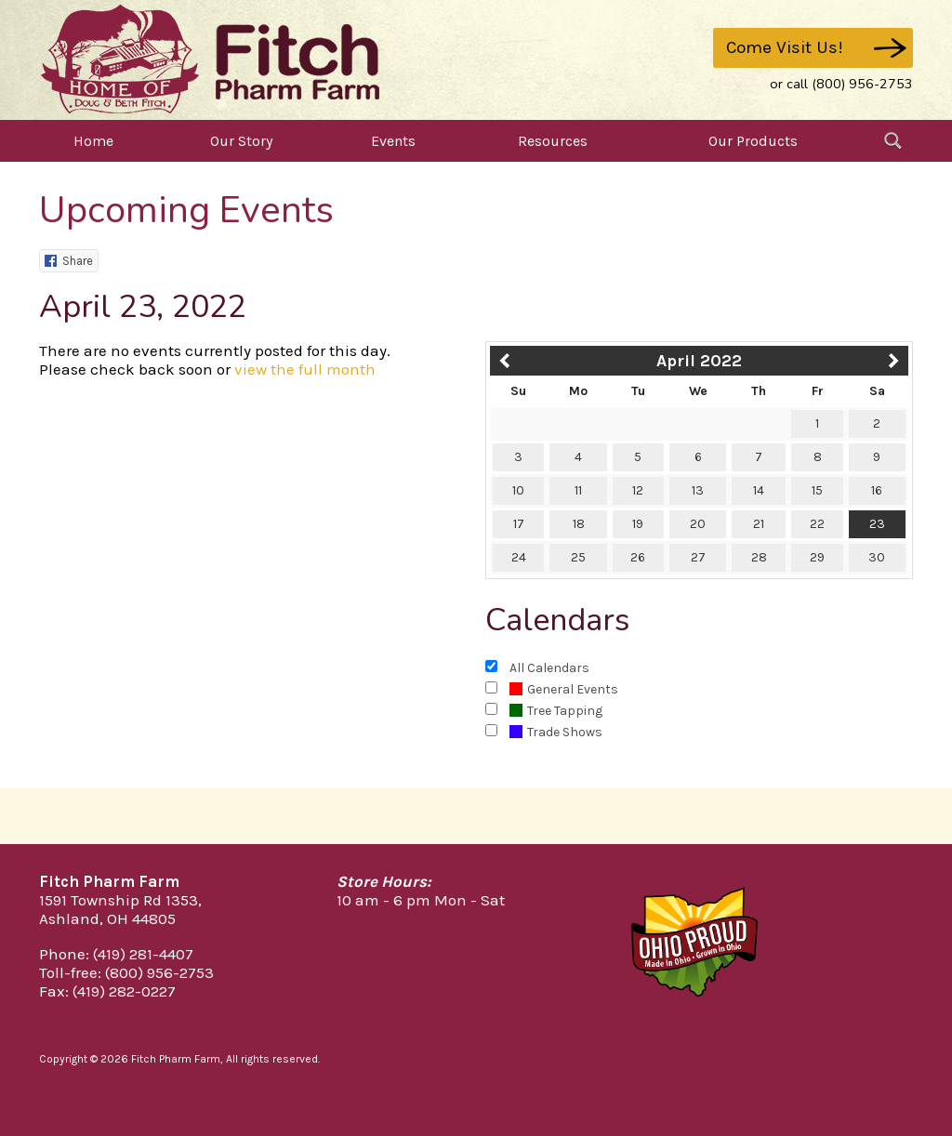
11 (578, 490)
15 (817, 490)
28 (759, 557)
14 (758, 490)
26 (637, 557)
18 (579, 524)
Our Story (241, 141)
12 (637, 490)
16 (876, 490)
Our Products (753, 141)
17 (518, 524)
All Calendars (549, 668)
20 (698, 524)
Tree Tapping (555, 711)
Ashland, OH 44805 (107, 918)
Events (393, 141)
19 (637, 524)
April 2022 (699, 360)
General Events (563, 689)
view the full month (305, 369)
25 (578, 557)
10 (518, 490)
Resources (553, 141)
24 (518, 557)
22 (817, 524)
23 (877, 524)
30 (876, 557)
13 (698, 490)
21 (758, 524)
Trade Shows (555, 732)
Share (69, 261)
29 (817, 557)
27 (698, 557)
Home (93, 141)
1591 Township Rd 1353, (120, 900)
